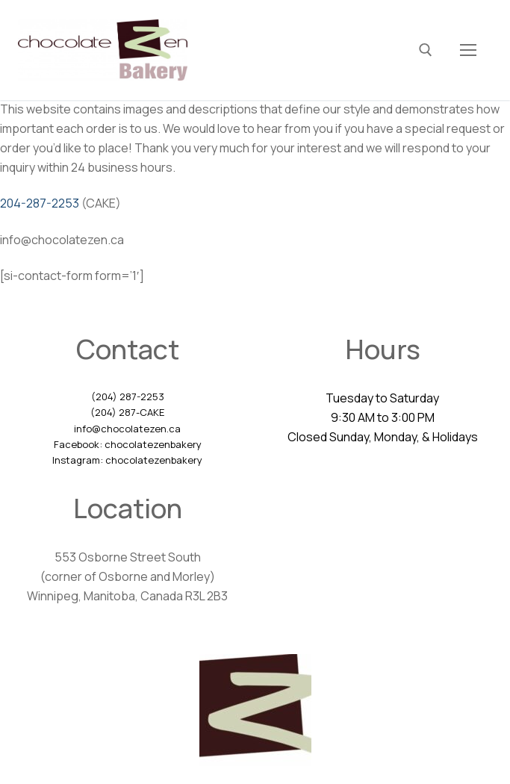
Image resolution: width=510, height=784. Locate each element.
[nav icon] (468, 50)
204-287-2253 (39, 203)
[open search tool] (425, 50)
